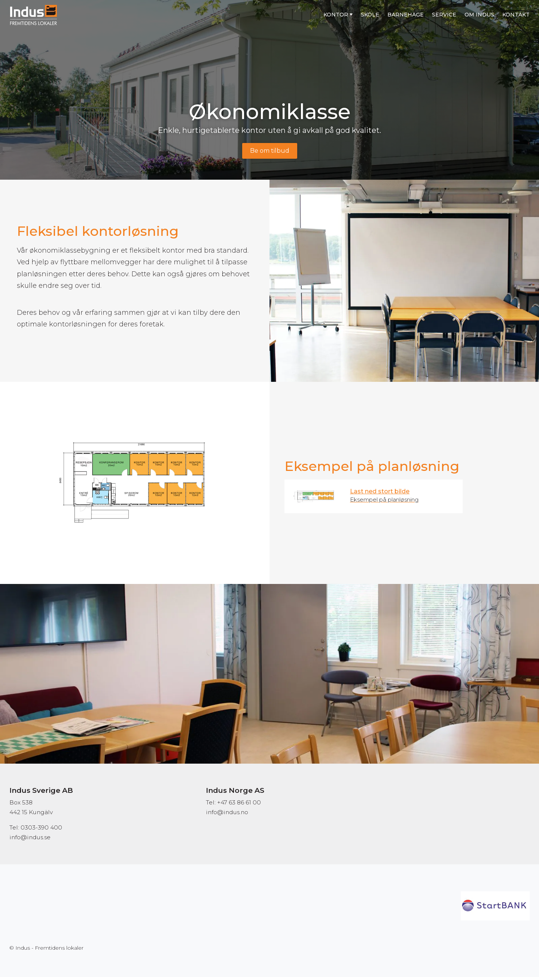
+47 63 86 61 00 (239, 802)
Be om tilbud (269, 150)
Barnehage (405, 14)
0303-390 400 (41, 827)
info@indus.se (30, 837)
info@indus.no (227, 812)
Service (444, 14)
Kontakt (516, 14)
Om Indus (479, 14)
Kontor (335, 14)
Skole (370, 14)
